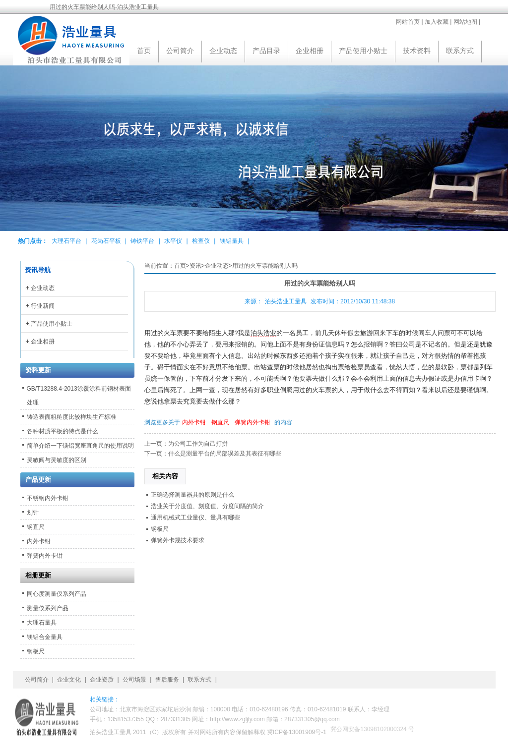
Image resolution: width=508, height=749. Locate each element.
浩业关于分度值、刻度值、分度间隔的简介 (207, 506)
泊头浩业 (263, 333)
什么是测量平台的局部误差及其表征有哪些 (224, 453)
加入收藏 (436, 21)
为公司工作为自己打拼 (198, 443)
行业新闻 (43, 305)
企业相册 (309, 51)
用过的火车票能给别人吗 (265, 265)
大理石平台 (66, 240)
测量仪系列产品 (47, 608)
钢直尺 (220, 422)
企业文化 (69, 679)
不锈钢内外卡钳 (47, 498)
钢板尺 (160, 528)
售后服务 (167, 679)
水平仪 (173, 240)
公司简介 (180, 51)
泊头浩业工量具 (286, 301)
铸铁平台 (142, 240)
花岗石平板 (106, 240)
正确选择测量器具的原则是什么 (192, 494)
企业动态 (223, 51)
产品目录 (266, 51)
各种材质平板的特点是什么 (62, 431)
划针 (33, 512)
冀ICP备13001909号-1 (296, 732)
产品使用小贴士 (363, 51)
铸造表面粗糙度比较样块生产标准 (71, 416)
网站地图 (465, 21)
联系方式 (460, 51)
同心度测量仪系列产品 (56, 593)
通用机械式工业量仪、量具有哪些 (195, 517)
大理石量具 (42, 622)
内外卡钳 (194, 422)
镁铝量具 (232, 240)
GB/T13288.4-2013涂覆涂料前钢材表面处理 (79, 395)
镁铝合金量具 (45, 637)
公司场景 (134, 679)
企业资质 (102, 679)
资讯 (195, 265)
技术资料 (417, 51)
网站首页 (408, 21)
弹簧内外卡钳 (252, 422)
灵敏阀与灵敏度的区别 (56, 460)
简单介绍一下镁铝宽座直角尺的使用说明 (80, 445)
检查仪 (201, 240)
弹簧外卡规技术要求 (177, 540)
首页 (144, 51)
